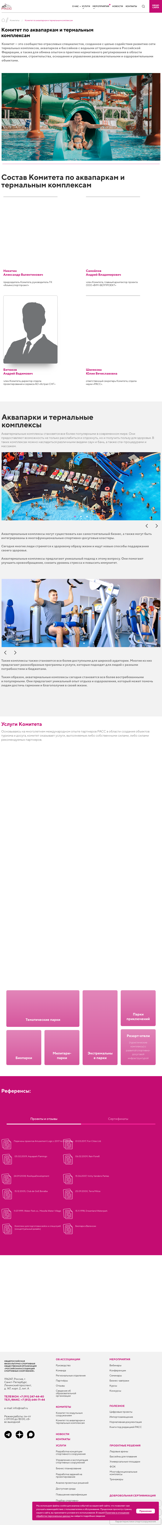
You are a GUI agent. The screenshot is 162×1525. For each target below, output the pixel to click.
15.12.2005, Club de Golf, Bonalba (31, 1191)
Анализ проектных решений (72, 1482)
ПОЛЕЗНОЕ (117, 1405)
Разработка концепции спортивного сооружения (71, 1452)
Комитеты (14, 20)
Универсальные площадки (125, 1461)
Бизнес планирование (68, 1468)
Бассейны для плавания (123, 1456)
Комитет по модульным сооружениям (69, 1414)
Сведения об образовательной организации (66, 1393)
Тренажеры (116, 1479)
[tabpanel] (81, 1151)
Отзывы (60, 1385)
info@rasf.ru (20, 1408)
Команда (61, 1370)
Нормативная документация (125, 1421)
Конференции (117, 1370)
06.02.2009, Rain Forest (87, 1156)
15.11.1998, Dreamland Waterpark (91, 1211)
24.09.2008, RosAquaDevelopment (31, 1176)
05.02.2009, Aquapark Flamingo (31, 1156)
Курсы (113, 1385)
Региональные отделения (71, 1375)
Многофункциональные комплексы (123, 1473)
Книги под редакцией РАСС (125, 1427)
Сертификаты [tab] (118, 1118)
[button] (155, 6)
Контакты (131, 6)
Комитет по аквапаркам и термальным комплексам (70, 1421)
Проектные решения (125, 1445)
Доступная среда (65, 1488)
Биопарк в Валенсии (85, 1226)
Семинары (115, 1375)
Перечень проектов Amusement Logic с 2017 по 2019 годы (43, 1141)
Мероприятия (101, 6)
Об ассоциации (68, 1359)
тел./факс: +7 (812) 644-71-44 (24, 1399)
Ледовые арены (119, 1451)
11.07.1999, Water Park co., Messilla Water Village (37, 1211)
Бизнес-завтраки (119, 1380)
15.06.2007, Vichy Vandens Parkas (92, 1176)
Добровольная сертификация (133, 1495)
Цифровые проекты (120, 1411)
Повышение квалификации (71, 1494)
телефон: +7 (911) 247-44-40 (24, 1396)
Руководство (63, 1365)
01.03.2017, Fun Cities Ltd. (88, 1141)
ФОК (113, 1466)
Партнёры (62, 1380)
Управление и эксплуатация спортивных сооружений (72, 1461)
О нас (75, 6)
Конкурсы (115, 1390)
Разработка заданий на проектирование (69, 1475)
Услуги (86, 6)
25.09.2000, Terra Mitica (87, 1191)
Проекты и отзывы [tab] (43, 1118)
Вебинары (115, 1365)
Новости (117, 6)
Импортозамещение (121, 1416)
